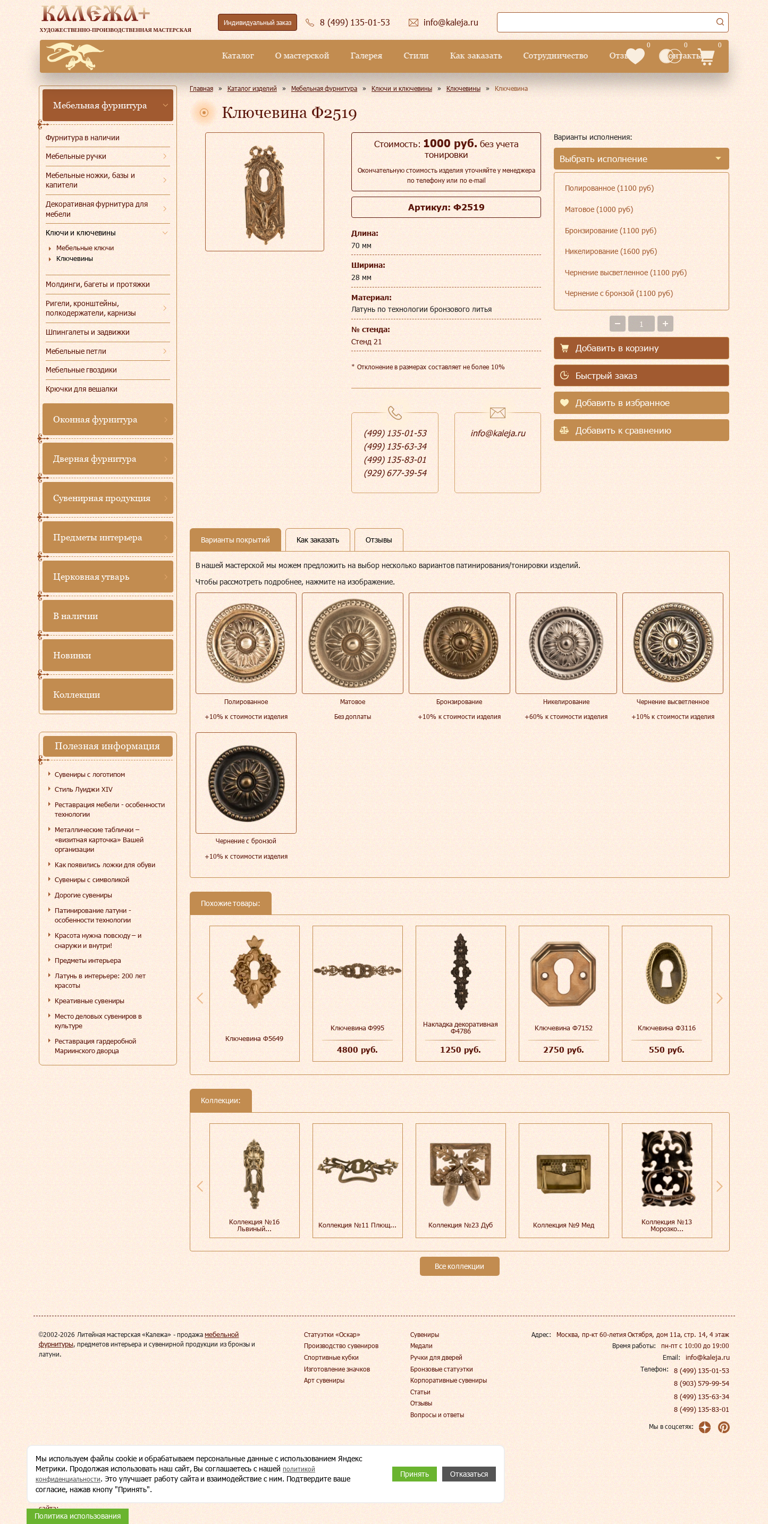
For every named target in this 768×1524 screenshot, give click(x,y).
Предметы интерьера (98, 537)
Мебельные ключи (85, 247)
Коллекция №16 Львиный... (254, 1225)
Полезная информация (107, 745)
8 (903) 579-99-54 (703, 1383)
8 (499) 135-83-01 (703, 1409)
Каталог (148, 55)
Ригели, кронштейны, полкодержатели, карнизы (91, 308)
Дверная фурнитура (95, 458)
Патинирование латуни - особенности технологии (93, 915)
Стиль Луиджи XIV (84, 789)
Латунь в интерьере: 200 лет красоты (100, 980)
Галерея (277, 55)
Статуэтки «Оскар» (332, 1334)
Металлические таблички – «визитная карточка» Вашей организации (99, 839)
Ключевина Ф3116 (667, 1027)
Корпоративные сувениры (448, 1380)
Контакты (592, 55)
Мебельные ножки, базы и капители (91, 180)
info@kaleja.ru (497, 433)
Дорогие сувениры (84, 895)
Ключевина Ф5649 (254, 1038)
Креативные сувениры (90, 1000)
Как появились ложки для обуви (105, 864)
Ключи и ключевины (81, 232)
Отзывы (535, 55)
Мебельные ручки (76, 155)
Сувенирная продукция (102, 498)
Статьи (420, 1391)
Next (719, 998)
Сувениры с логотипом (90, 774)
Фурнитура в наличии (83, 137)
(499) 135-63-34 (395, 446)
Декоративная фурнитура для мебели (97, 208)
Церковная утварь (91, 576)
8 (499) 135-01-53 (703, 1370)
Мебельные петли (76, 350)
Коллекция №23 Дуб (460, 1225)
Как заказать (386, 55)
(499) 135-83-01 (395, 459)
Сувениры (424, 1334)
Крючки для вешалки (82, 388)
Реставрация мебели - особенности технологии (110, 809)
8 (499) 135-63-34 (703, 1396)
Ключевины (74, 258)
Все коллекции (460, 1266)
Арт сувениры (324, 1380)
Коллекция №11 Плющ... (357, 1225)
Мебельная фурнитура (100, 105)
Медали (421, 1345)
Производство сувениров (341, 1345)
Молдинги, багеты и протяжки (98, 284)
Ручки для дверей (436, 1357)
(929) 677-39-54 (395, 473)
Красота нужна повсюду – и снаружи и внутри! (98, 940)
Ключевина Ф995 (358, 1027)
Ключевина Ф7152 (564, 1027)
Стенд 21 (366, 341)
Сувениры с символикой (92, 879)
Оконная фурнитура (95, 419)
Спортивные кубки (331, 1357)
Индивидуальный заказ (257, 22)
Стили (326, 55)
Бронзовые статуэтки (441, 1369)
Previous (200, 998)
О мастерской (212, 55)
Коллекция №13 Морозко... (667, 1225)
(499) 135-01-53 (395, 433)
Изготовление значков (337, 1369)
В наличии (75, 616)
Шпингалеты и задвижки (88, 331)
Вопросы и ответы (437, 1414)
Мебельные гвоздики (81, 369)
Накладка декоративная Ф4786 (461, 1027)
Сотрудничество (465, 55)
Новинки (72, 655)
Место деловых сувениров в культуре (98, 1021)
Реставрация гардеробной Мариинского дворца (96, 1046)
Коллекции (76, 694)
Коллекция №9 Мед (563, 1225)
